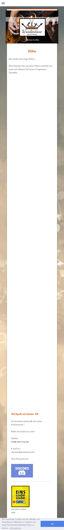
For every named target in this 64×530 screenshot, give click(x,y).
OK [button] (52, 524)
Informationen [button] (15, 528)
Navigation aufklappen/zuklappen (32, 3)
